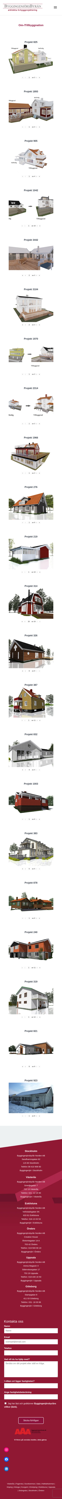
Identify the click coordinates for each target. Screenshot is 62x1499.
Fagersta (19, 1484)
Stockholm (33, 1491)
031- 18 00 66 (35, 1302)
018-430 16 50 (34, 1277)
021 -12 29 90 (35, 1193)
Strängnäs (23, 1491)
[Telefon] (31, 1352)
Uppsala (52, 1487)
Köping (10, 1487)
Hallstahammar (48, 1484)
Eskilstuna (43, 1487)
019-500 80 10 (34, 1248)
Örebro (41, 1491)
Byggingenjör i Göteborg (31, 1306)
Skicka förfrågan (31, 1420)
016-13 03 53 (34, 1219)
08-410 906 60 (34, 1167)
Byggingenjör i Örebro (31, 1252)
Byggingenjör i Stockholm (31, 1170)
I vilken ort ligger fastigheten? (20, 1381)
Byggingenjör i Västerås (31, 1196)
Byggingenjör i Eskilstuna (31, 1223)
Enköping (33, 1487)
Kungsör (24, 1487)
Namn (7, 1326)
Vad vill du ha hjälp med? (17, 1359)
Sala (38, 1484)
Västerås (11, 1484)
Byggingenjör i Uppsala (31, 1280)
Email (7, 1337)
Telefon (8, 1348)
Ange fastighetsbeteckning (18, 1392)
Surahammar (29, 1484)
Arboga (17, 1487)
